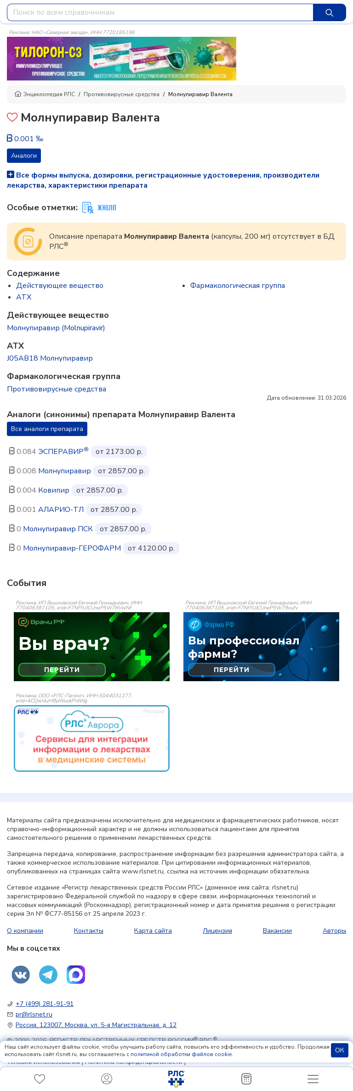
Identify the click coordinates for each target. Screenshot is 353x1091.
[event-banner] (92, 738)
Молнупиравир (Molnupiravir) (56, 328)
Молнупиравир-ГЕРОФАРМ (72, 548)
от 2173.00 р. (119, 452)
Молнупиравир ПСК (58, 529)
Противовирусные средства (121, 94)
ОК (339, 1050)
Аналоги (24, 155)
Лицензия (217, 930)
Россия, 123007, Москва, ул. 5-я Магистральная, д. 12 (96, 1025)
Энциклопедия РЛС (44, 94)
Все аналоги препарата (47, 429)
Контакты (88, 930)
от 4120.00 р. (151, 548)
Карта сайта (153, 930)
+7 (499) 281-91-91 (45, 1003)
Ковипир (53, 490)
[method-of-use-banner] (121, 58)
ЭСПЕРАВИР (63, 452)
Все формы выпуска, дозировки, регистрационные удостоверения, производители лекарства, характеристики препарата (163, 180)
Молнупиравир (64, 471)
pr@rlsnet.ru (34, 1014)
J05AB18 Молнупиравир (50, 358)
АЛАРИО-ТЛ (61, 510)
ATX (23, 297)
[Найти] (329, 12)
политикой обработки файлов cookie (181, 1054)
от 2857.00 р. (121, 471)
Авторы (334, 930)
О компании (25, 930)
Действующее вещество (59, 286)
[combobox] (160, 12)
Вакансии (277, 930)
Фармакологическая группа (237, 286)
